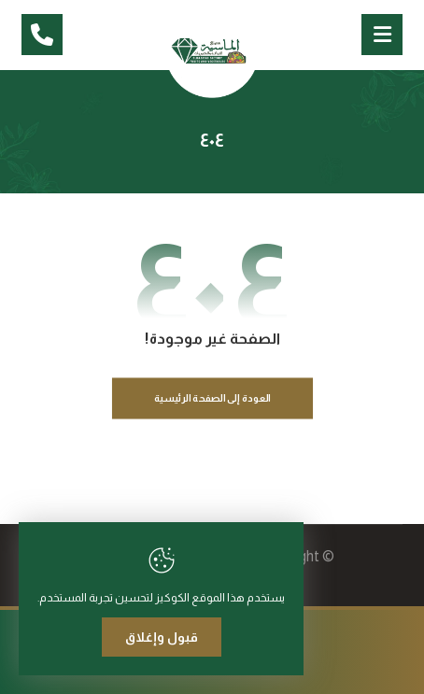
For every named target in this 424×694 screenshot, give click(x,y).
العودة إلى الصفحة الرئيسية (211, 398)
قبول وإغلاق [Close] (161, 637)
